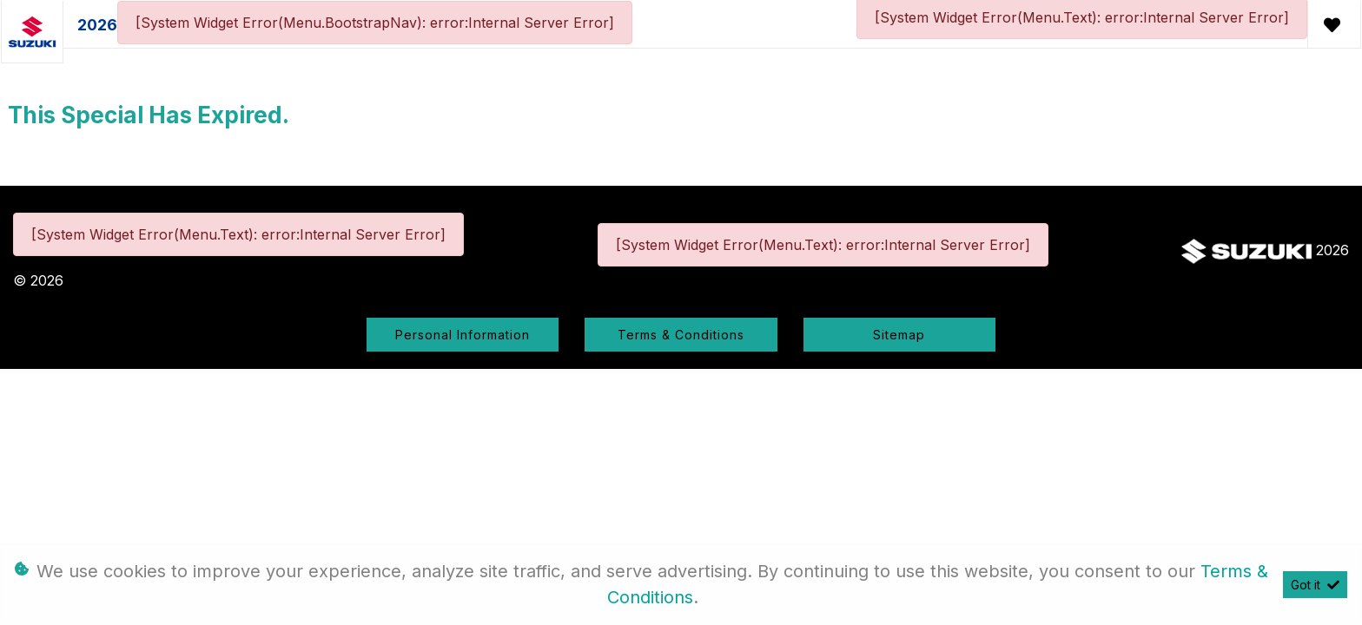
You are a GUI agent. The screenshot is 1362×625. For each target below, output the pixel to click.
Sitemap (899, 334)
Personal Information (462, 334)
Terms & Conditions (681, 334)
